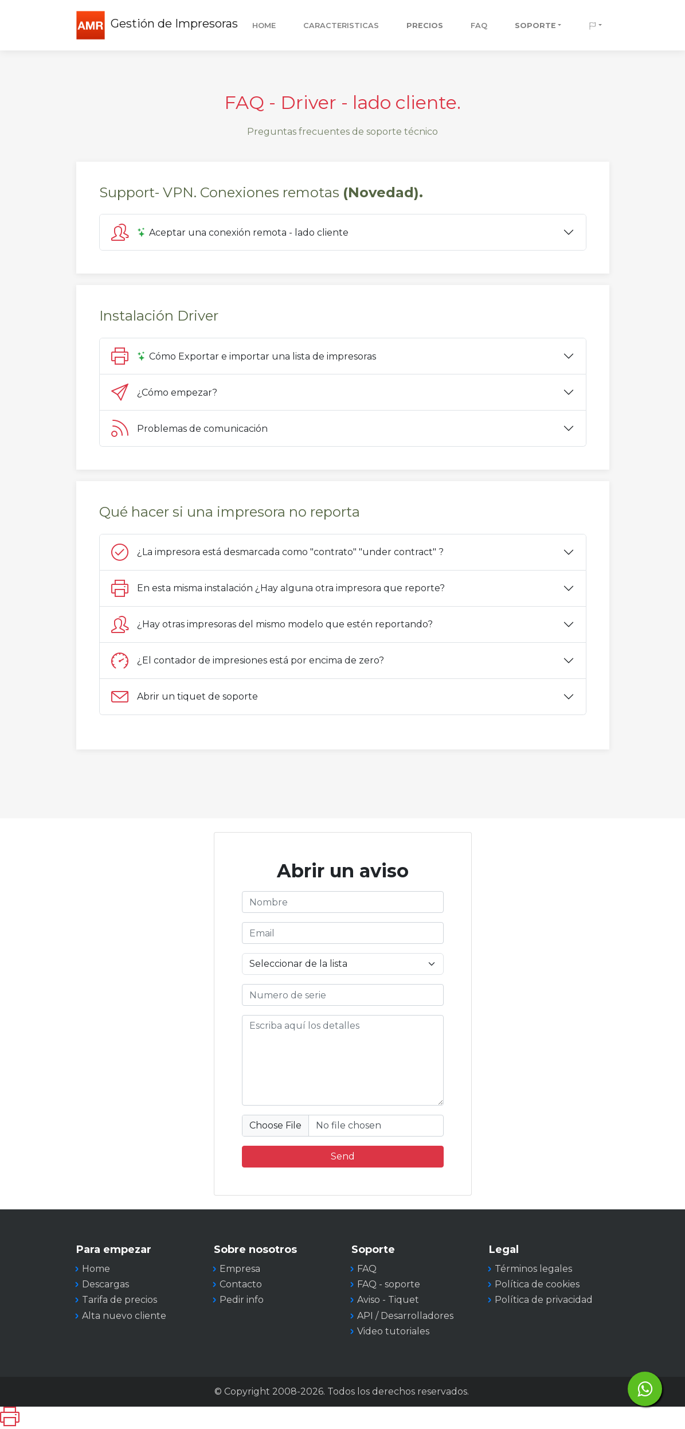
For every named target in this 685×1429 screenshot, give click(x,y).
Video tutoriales (393, 1331)
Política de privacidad (544, 1299)
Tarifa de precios (119, 1299)
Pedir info (242, 1299)
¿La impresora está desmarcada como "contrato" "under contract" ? (279, 552)
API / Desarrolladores (405, 1315)
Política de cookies (537, 1284)
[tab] (343, 232)
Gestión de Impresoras (174, 23)
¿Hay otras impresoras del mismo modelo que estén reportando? (272, 624)
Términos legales (533, 1268)
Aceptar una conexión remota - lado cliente (230, 232)
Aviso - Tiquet (388, 1299)
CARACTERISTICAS (341, 25)
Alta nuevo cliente (124, 1315)
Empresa (240, 1268)
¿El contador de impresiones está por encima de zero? (247, 660)
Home (264, 25)
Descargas (105, 1284)
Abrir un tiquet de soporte (184, 696)
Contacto (241, 1284)
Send (343, 1156)
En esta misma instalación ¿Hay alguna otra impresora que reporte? (278, 588)
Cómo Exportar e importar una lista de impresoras (244, 356)
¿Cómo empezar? (164, 392)
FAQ (479, 25)
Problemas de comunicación (189, 428)
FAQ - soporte (388, 1284)
